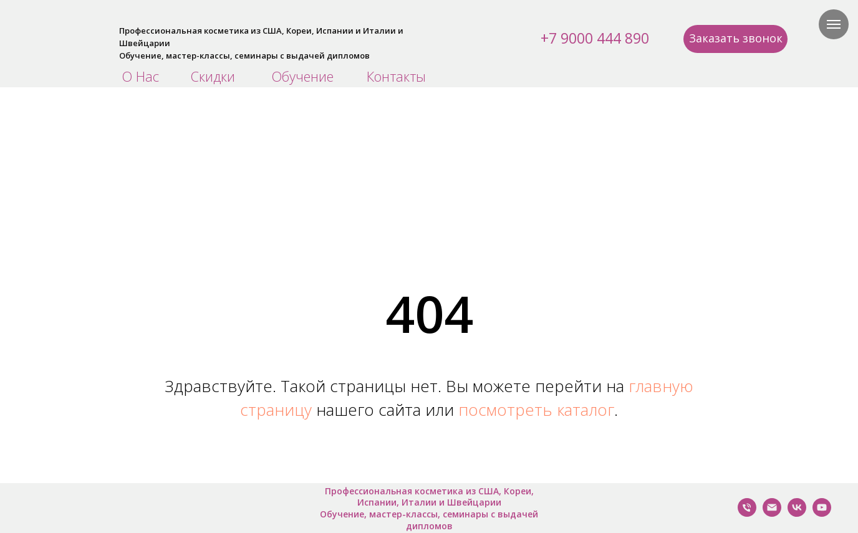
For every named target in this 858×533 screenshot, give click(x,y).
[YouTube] (821, 513)
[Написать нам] (772, 513)
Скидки (212, 76)
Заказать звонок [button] (736, 38)
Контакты (396, 76)
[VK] (797, 513)
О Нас (140, 76)
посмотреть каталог (536, 409)
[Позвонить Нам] (747, 513)
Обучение (302, 76)
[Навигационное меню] (834, 24)
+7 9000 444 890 (595, 38)
